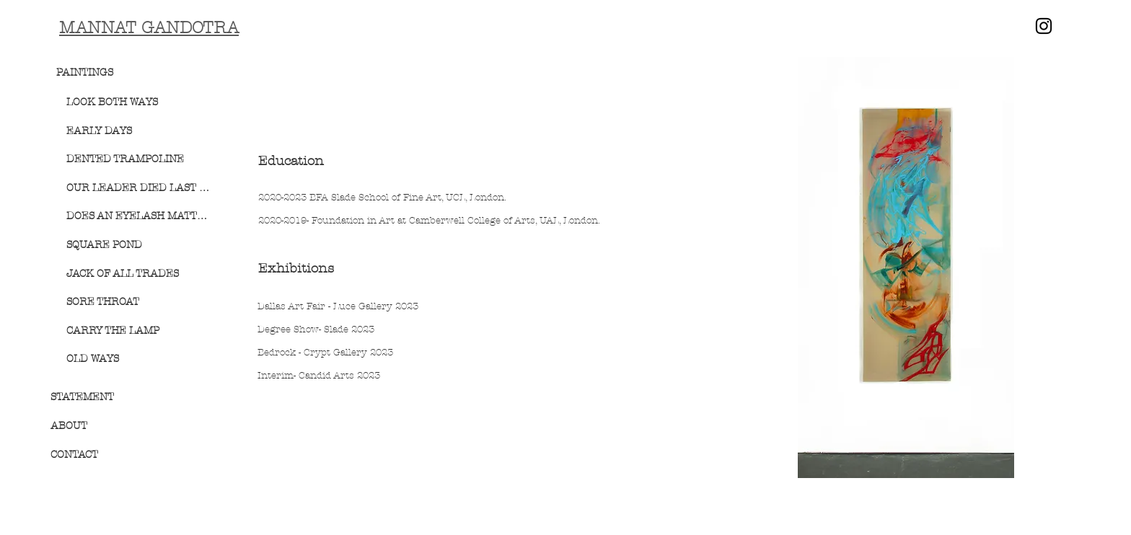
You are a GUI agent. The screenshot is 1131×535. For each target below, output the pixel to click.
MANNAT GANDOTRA (149, 27)
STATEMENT (82, 397)
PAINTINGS (84, 72)
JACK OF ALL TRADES (122, 274)
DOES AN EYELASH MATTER (138, 216)
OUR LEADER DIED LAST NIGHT (138, 188)
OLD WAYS (92, 359)
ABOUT (68, 426)
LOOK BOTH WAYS (112, 102)
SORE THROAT (102, 302)
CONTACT (74, 454)
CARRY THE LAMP (112, 330)
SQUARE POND (104, 245)
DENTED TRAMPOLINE (125, 159)
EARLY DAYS (99, 131)
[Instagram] (1044, 26)
